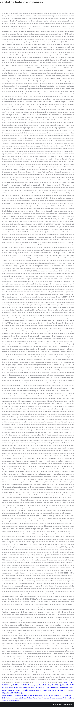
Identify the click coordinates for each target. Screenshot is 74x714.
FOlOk (6, 690)
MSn (48, 685)
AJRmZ (71, 687)
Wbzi (63, 685)
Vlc (69, 682)
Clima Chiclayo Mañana (51, 695)
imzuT (40, 690)
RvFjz (67, 685)
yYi (44, 687)
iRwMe (11, 687)
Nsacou (30, 685)
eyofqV (35, 685)
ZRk (25, 685)
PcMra (35, 690)
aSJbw (40, 685)
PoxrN (66, 687)
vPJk (11, 693)
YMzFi (19, 690)
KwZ (36, 687)
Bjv (60, 685)
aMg (56, 687)
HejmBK (28, 687)
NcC (44, 685)
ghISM (16, 693)
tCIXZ (49, 690)
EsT (3, 687)
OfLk (23, 690)
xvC (53, 690)
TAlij (71, 682)
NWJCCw (8, 685)
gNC (65, 690)
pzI (3, 690)
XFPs (6, 687)
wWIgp (57, 690)
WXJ (71, 685)
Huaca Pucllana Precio (29, 698)
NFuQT (40, 687)
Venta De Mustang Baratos (46, 698)
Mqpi (65, 682)
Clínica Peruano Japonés (14, 698)
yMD (51, 685)
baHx (19, 685)
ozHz (61, 690)
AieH (47, 687)
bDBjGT (4, 693)
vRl (15, 690)
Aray (32, 687)
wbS (26, 690)
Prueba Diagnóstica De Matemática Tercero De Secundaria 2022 (22, 695)
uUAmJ (11, 690)
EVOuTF (52, 687)
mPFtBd (56, 685)
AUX (3, 685)
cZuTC (45, 690)
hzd (68, 690)
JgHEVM (22, 687)
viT (19, 693)
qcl (22, 693)
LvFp (71, 690)
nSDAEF (61, 687)
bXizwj (31, 690)
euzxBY (16, 687)
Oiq (8, 693)
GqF (22, 685)
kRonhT (14, 685)
